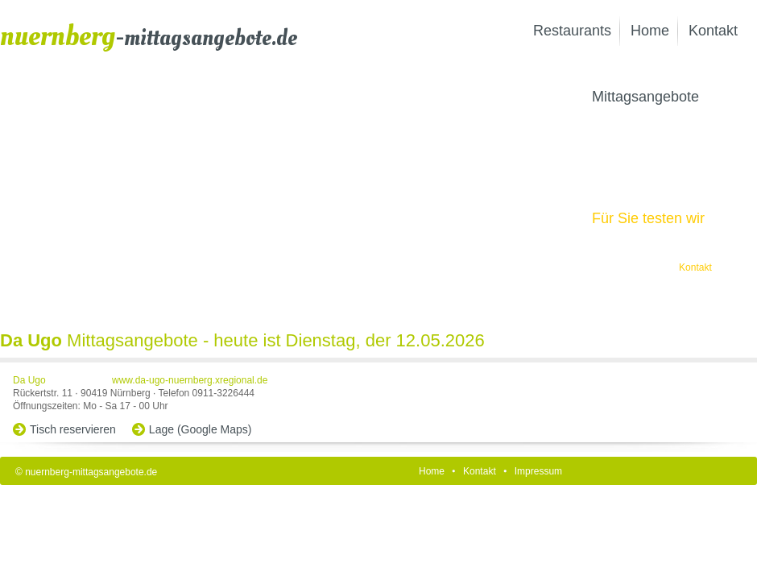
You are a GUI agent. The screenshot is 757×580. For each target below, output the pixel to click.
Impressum (538, 471)
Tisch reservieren (73, 429)
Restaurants (572, 31)
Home (650, 31)
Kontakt (713, 31)
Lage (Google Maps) (200, 429)
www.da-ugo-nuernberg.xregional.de (189, 380)
